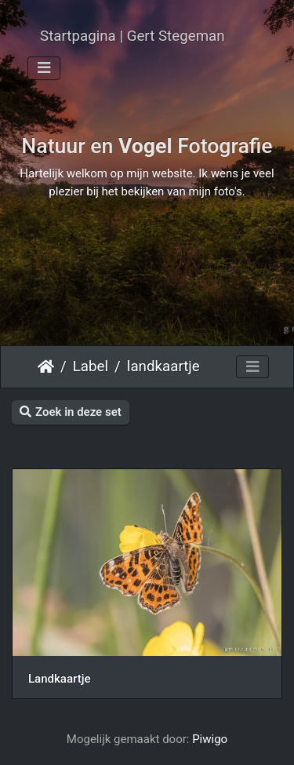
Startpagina (46, 366)
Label (90, 366)
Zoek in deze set (71, 412)
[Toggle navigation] (43, 68)
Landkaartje (59, 679)
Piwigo (209, 739)
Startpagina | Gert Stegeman (132, 36)
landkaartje (163, 366)
